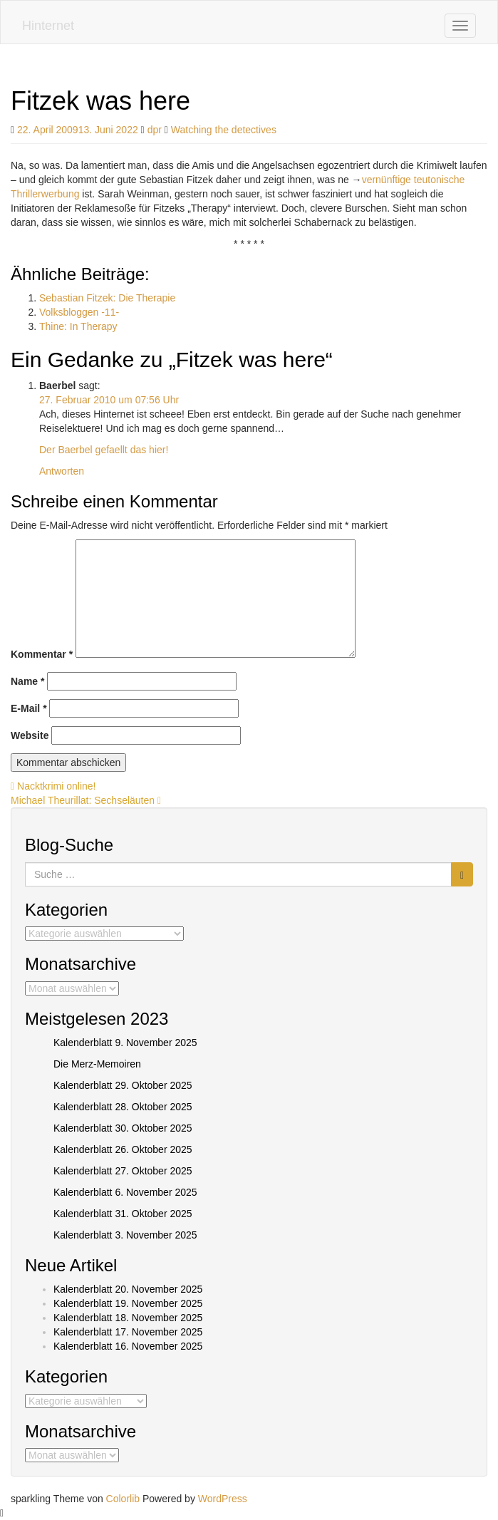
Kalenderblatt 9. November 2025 (125, 1042)
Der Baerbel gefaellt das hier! (103, 449)
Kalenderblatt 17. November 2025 (127, 1332)
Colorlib (123, 1498)
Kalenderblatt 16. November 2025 (127, 1346)
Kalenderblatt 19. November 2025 (127, 1303)
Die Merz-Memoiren (97, 1064)
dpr (154, 129)
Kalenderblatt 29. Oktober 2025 (122, 1085)
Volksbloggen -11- (79, 312)
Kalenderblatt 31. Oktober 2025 (122, 1213)
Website (29, 735)
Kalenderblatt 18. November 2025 (127, 1317)
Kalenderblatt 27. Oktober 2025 (122, 1171)
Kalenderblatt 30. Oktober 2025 (122, 1128)
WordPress (222, 1498)
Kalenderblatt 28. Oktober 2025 (122, 1106)
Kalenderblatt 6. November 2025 (125, 1192)
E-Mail (29, 708)
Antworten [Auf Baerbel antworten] (61, 471)
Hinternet (48, 26)
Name (27, 681)
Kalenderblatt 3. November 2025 (125, 1235)
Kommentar (42, 654)
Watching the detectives (223, 129)
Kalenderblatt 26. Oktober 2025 (122, 1149)
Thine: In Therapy (78, 326)
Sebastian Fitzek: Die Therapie (107, 298)
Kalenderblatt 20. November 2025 (127, 1289)
